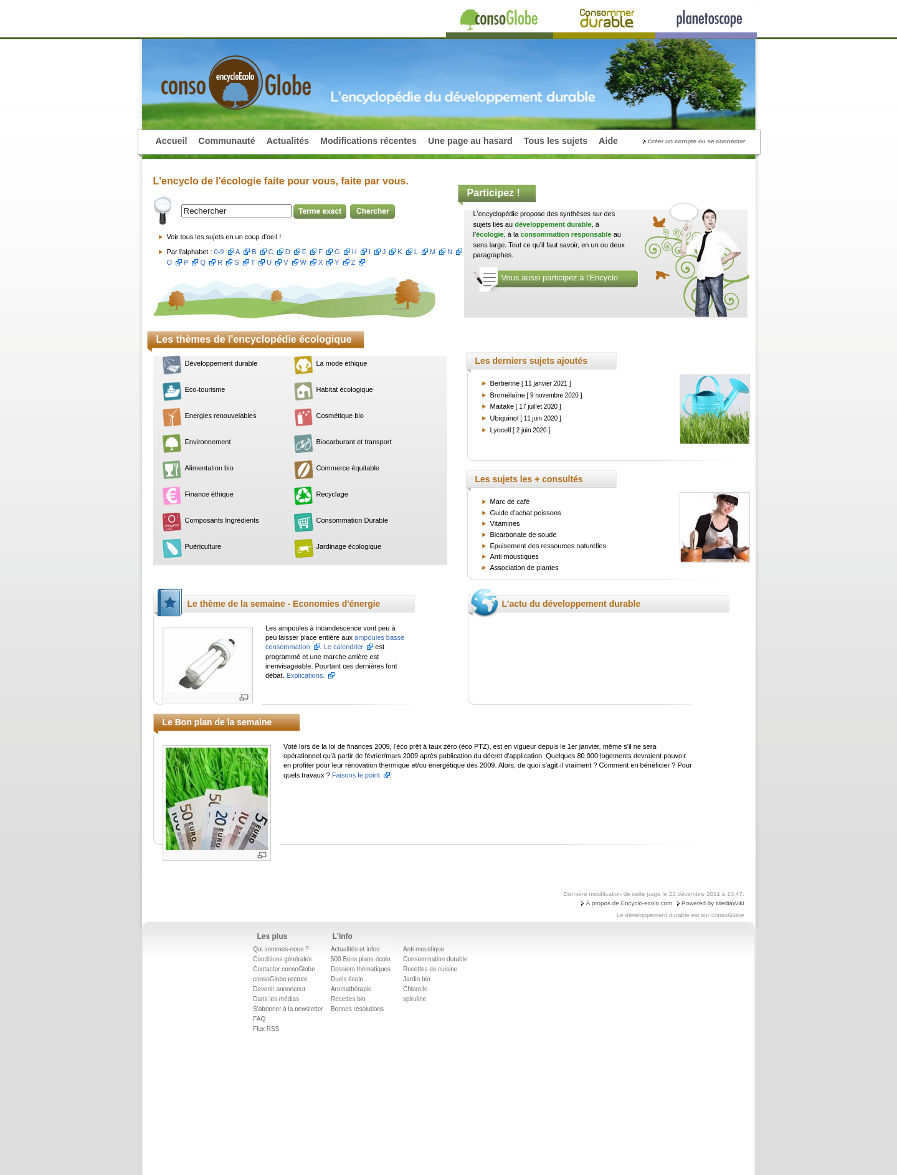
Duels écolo (347, 979)
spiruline (414, 999)
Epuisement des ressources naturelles (548, 545)
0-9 (219, 251)
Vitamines (505, 523)
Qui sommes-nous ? (280, 949)
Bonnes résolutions (357, 1009)
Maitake (502, 406)
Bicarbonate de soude (523, 534)
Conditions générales (282, 959)
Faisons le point (356, 775)
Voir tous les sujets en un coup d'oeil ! (224, 236)
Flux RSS (266, 1028)
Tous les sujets (555, 141)
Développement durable (221, 363)
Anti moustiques (514, 556)
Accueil (171, 141)
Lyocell (500, 430)
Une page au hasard (470, 141)
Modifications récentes (368, 141)
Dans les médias (276, 999)
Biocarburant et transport (354, 441)
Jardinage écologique (349, 546)
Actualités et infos (355, 949)
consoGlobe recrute (280, 979)
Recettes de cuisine (430, 969)
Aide (608, 141)
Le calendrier (344, 646)
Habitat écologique (344, 389)
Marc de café (510, 501)
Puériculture (203, 546)
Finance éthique (209, 494)
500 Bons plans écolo (361, 959)
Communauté (226, 141)
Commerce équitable (348, 468)
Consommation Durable (352, 520)
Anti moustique (423, 949)
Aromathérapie (351, 989)
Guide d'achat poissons (525, 512)
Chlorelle (415, 989)
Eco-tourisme (205, 389)
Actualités (288, 141)
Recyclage (332, 494)
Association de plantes (524, 567)
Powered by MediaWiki (712, 903)
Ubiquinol (504, 418)
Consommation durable (435, 959)
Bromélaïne (507, 395)
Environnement (208, 441)
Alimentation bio (209, 468)
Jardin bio (416, 979)
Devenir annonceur (279, 989)
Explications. (306, 675)
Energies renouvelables (221, 415)
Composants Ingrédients (222, 520)
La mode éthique (342, 363)
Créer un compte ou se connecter (697, 141)
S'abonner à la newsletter (288, 1009)
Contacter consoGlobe (284, 969)
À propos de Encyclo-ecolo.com (629, 903)
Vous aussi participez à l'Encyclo (559, 277)
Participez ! (493, 193)
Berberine (505, 383)
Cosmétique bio (340, 415)
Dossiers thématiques (361, 969)
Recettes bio (348, 999)
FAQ (259, 1019)
